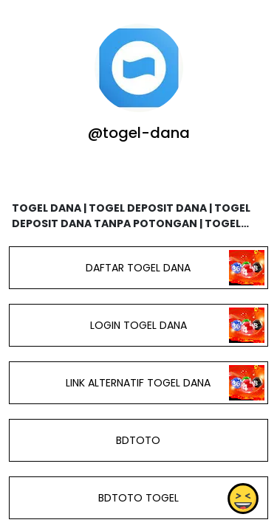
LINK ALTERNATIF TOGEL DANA (138, 382)
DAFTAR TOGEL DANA (138, 267)
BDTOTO (138, 440)
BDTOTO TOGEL (138, 497)
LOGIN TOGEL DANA (138, 325)
